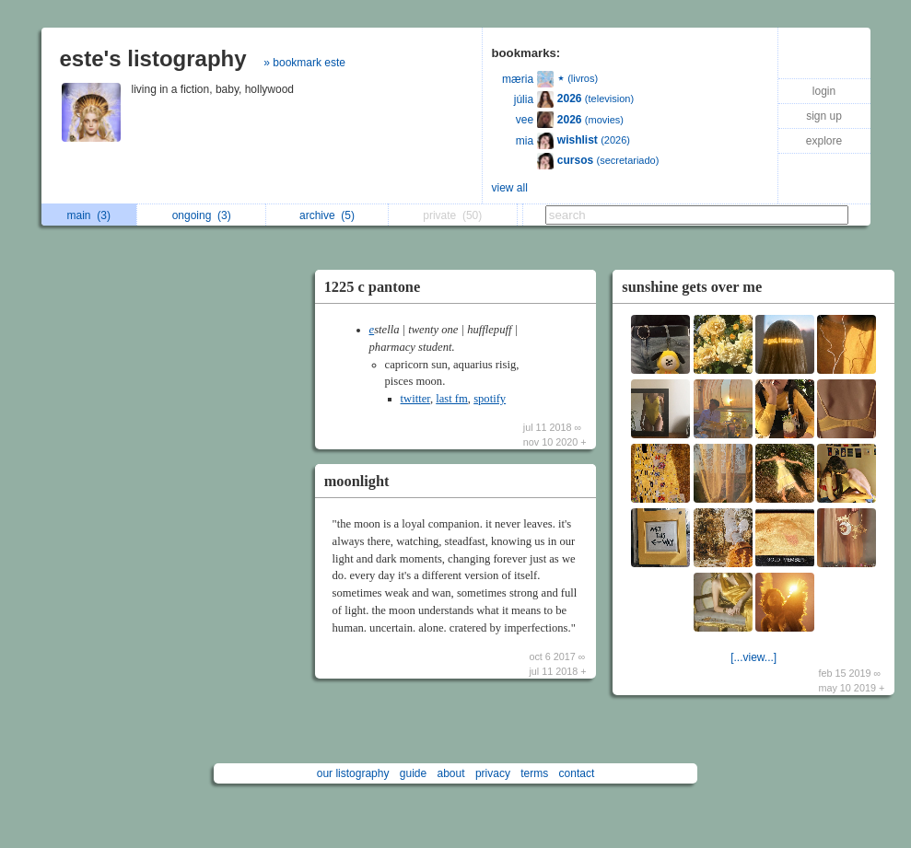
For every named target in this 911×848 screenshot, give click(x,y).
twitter (415, 398)
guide (413, 773)
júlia (523, 99)
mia (524, 140)
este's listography (153, 58)
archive (327, 215)
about (451, 773)
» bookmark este (304, 62)
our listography (353, 773)
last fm (452, 398)
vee (524, 119)
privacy (492, 773)
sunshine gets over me (692, 287)
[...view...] (753, 657)
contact (577, 773)
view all (510, 187)
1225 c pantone (372, 287)
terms (534, 773)
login (823, 91)
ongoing (201, 215)
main (89, 215)
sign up (824, 116)
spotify (489, 398)
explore (824, 140)
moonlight (357, 481)
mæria (517, 79)
